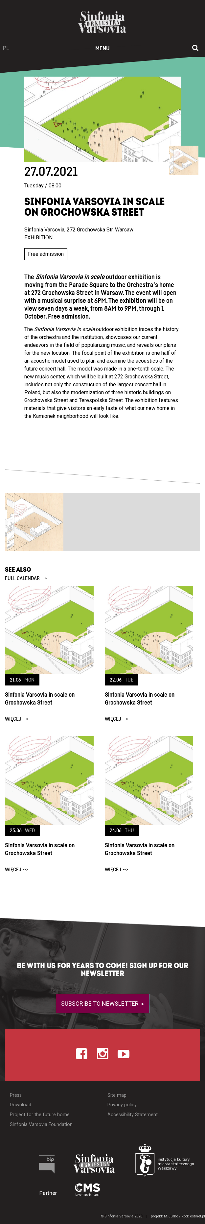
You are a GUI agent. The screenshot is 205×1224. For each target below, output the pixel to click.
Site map (116, 1095)
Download (20, 1105)
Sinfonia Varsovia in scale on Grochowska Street (40, 699)
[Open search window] (195, 48)
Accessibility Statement (132, 1114)
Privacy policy (122, 1105)
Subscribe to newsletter (100, 1003)
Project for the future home (40, 1114)
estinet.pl (197, 1216)
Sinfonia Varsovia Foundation (41, 1124)
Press (16, 1095)
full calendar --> (26, 578)
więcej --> (17, 719)
